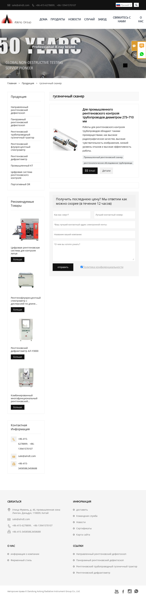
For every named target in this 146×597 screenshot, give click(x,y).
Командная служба (86, 515)
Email (90, 170)
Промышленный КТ (22, 165)
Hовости (81, 522)
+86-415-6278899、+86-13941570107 (56, 5)
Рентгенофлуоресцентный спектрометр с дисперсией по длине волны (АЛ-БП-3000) (26, 300)
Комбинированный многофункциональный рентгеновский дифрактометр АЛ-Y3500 (24, 398)
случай (89, 19)
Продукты (58, 19)
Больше (17, 259)
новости (74, 19)
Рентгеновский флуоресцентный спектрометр (20, 146)
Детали (106, 170)
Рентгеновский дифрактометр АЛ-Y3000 (24, 349)
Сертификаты (84, 528)
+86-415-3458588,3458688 (26, 531)
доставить (82, 509)
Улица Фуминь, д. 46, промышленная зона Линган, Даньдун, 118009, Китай (36, 511)
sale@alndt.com (20, 5)
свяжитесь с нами (122, 19)
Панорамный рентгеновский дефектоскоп (19, 122)
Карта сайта (83, 534)
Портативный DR (20, 184)
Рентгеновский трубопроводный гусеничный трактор (22, 134)
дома (43, 19)
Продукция (28, 83)
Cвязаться (14, 501)
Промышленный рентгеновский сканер (103, 157)
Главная (12, 83)
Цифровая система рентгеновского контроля (21, 174)
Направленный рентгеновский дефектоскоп (19, 109)
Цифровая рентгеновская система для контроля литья (25, 250)
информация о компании (25, 554)
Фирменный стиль (21, 560)
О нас (140, 19)
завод (102, 19)
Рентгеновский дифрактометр (19, 158)
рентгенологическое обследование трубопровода (108, 163)
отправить (63, 267)
